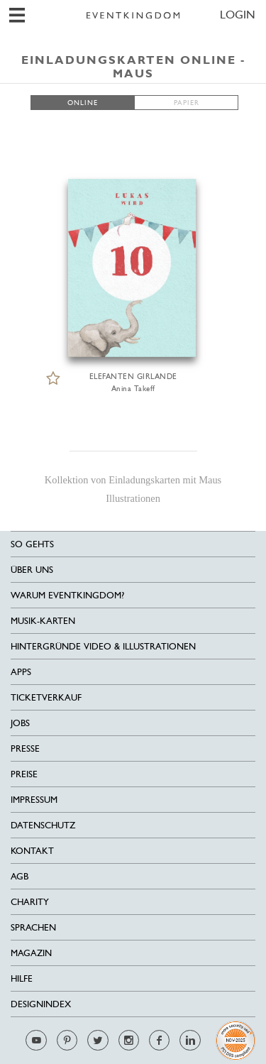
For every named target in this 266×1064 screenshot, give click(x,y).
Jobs (20, 723)
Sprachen (33, 927)
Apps (21, 672)
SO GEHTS (32, 544)
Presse (25, 748)
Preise (24, 774)
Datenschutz (43, 825)
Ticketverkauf (46, 697)
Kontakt (32, 850)
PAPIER (186, 102)
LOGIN (237, 14)
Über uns (32, 569)
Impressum (34, 799)
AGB (19, 876)
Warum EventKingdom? (67, 595)
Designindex (41, 1004)
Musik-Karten (43, 620)
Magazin (31, 953)
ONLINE (82, 102)
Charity (30, 901)
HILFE (22, 978)
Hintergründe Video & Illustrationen (103, 646)
